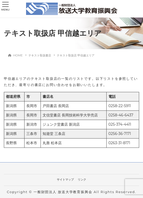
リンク (82, 179)
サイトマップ (65, 179)
